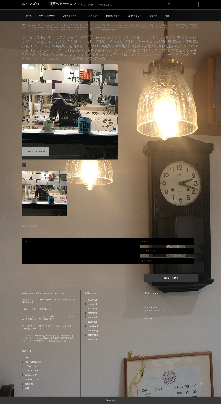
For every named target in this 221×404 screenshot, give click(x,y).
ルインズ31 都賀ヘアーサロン (49, 4)
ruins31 (28, 357)
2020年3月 (92, 313)
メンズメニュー (91, 16)
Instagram (31, 25)
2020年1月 (92, 322)
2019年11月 (93, 331)
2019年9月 (92, 339)
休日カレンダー (113, 16)
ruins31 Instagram (47, 16)
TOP (23, 25)
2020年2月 (92, 317)
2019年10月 (93, 335)
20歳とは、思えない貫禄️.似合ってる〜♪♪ (40, 309)
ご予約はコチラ (69, 16)
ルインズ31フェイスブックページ (159, 310)
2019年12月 (93, 326)
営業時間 (153, 16)
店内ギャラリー (134, 16)
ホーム (29, 16)
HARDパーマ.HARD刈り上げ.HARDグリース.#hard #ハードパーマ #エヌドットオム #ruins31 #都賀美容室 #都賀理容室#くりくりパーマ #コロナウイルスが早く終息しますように (49, 338)
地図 (167, 16)
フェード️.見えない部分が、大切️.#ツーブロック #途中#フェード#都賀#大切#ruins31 (48, 327)
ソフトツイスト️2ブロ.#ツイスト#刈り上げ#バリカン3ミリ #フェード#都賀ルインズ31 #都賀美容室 (49, 317)
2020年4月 (92, 309)
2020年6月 (92, 300)
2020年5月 (92, 304)
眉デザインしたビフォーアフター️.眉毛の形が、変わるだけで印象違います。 (48, 300)
